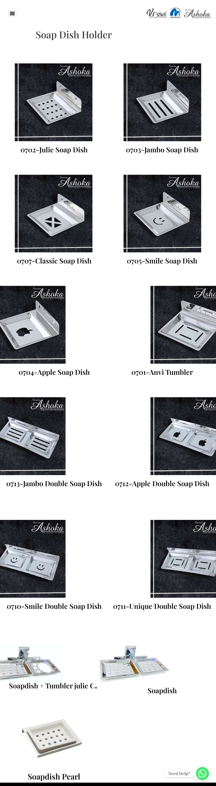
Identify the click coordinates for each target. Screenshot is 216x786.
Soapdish (162, 690)
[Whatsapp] (202, 773)
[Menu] (12, 13)
